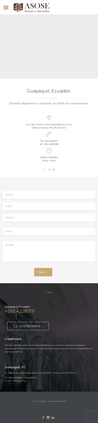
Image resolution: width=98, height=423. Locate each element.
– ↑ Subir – (49, 292)
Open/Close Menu (6, 7)
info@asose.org (19, 381)
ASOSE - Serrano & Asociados (52, 401)
